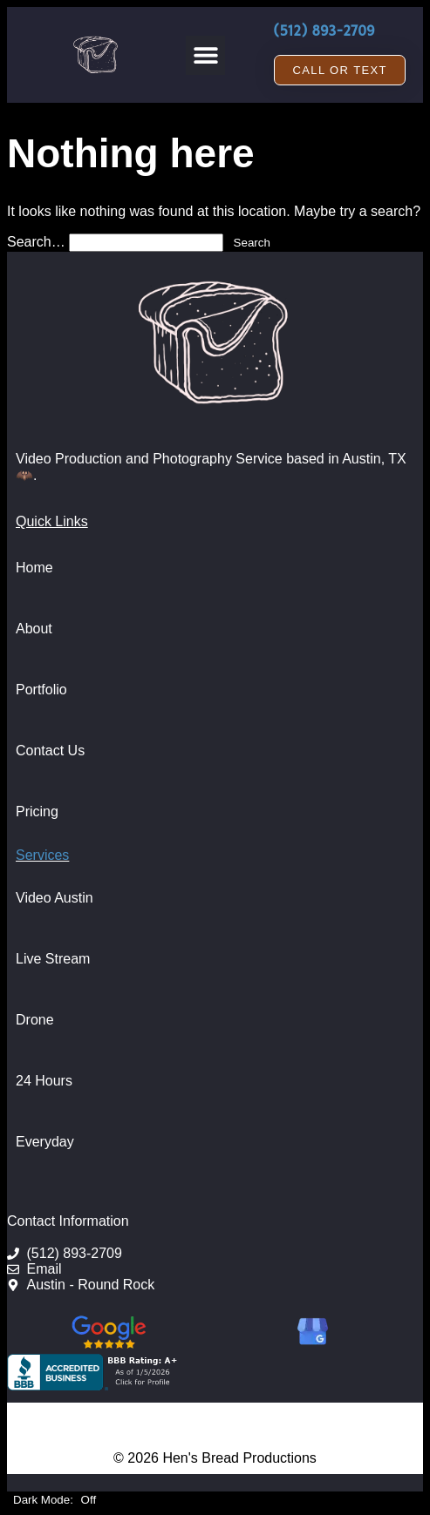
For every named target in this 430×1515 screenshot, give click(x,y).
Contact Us (50, 750)
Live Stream (53, 958)
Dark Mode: (54, 1499)
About (34, 628)
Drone (35, 1019)
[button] (205, 55)
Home (34, 567)
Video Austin (54, 897)
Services (42, 855)
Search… (36, 241)
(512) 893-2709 (324, 31)
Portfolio (41, 689)
